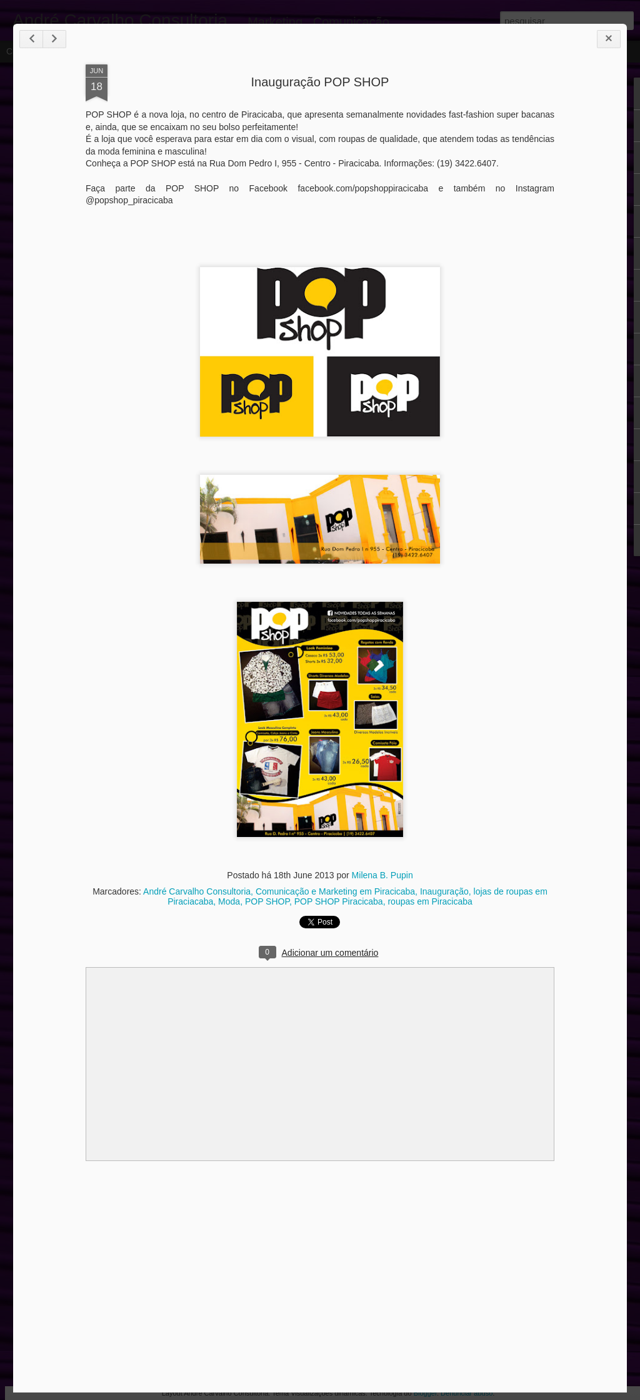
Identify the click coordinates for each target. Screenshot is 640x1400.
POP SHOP (267, 901)
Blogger (425, 1393)
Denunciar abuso (466, 1393)
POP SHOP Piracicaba (338, 901)
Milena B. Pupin (382, 875)
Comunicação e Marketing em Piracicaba (335, 891)
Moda (229, 901)
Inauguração (444, 891)
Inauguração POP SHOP (320, 82)
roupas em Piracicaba (430, 901)
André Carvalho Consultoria (197, 891)
